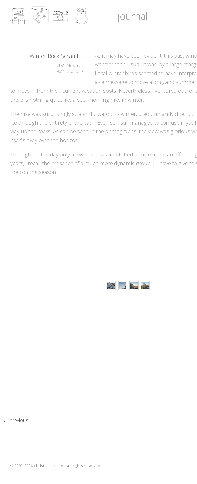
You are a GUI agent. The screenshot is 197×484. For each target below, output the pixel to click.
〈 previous (16, 420)
